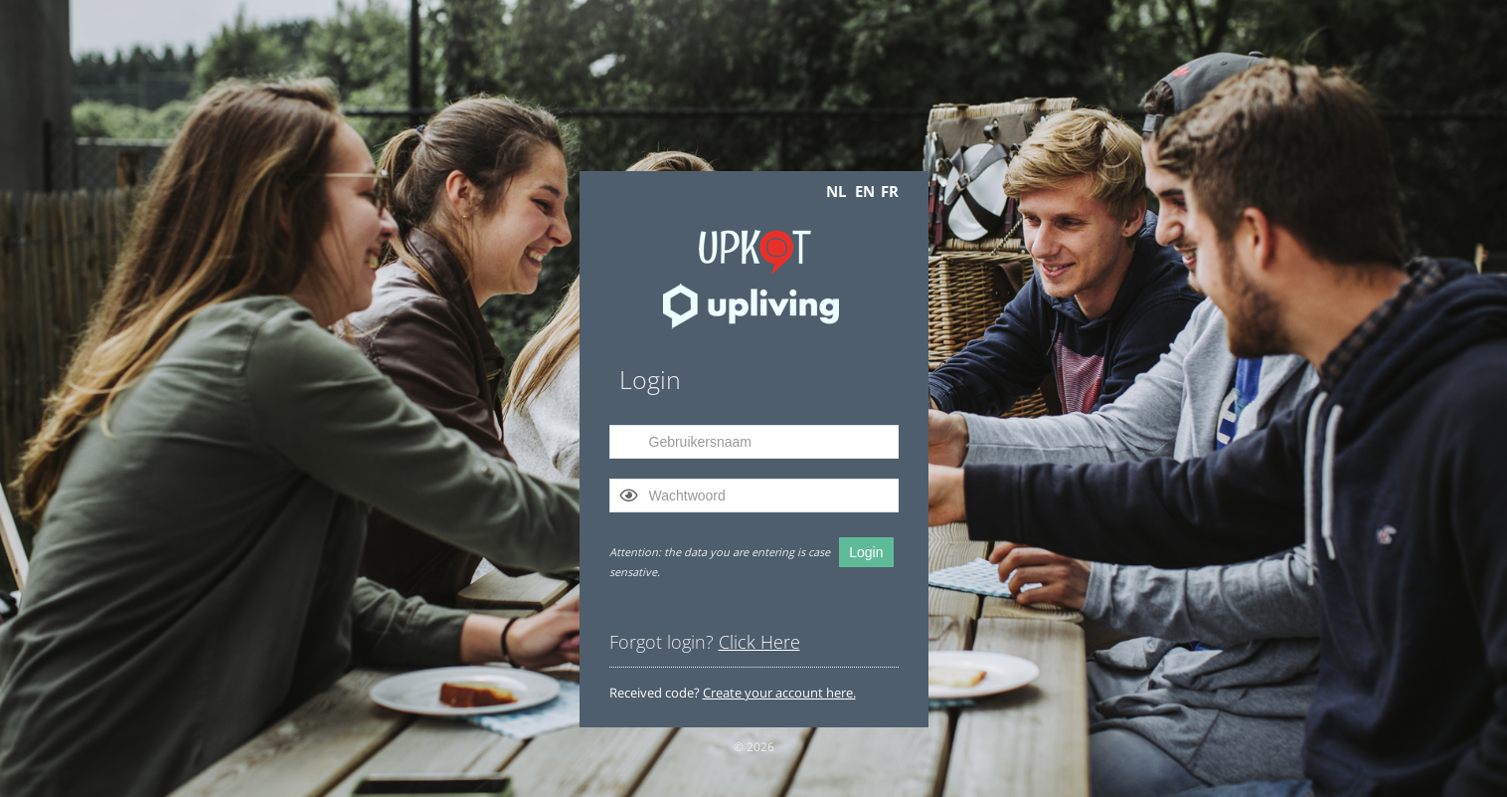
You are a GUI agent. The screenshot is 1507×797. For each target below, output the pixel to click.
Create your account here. (779, 692)
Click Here (759, 642)
